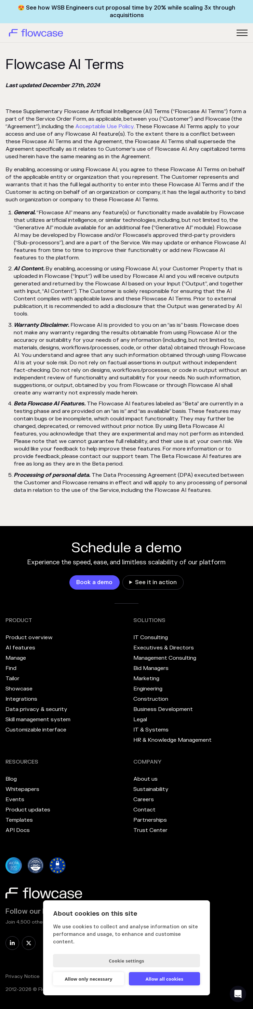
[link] (94, 582)
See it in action (156, 582)
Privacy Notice (22, 976)
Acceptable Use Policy (104, 126)
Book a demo (94, 582)
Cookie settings (126, 961)
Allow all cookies (165, 979)
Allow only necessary (88, 979)
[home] (34, 33)
